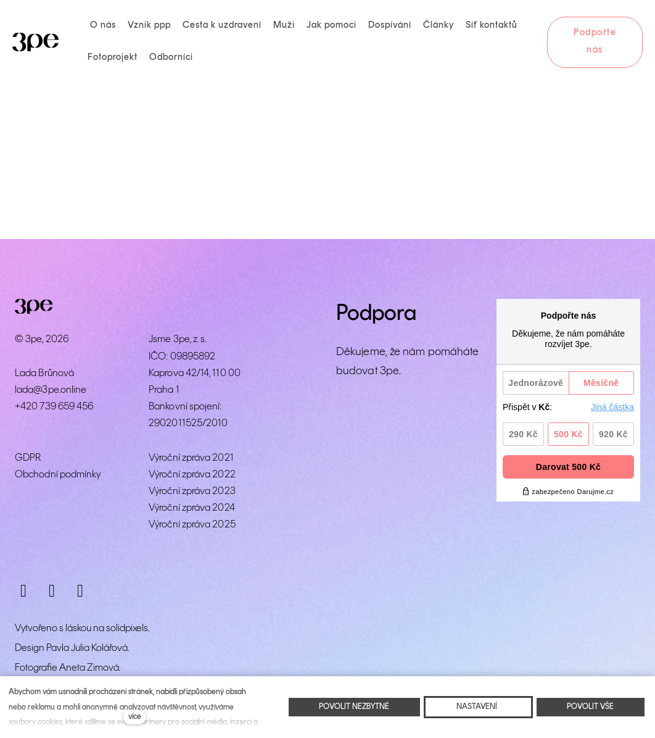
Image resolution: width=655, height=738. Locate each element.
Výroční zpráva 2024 (192, 508)
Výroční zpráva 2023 (192, 491)
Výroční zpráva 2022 (192, 474)
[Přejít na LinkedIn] (80, 592)
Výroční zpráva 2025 (192, 524)
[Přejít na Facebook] (51, 592)
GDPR (28, 458)
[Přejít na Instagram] (23, 592)
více (134, 717)
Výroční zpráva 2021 (191, 458)
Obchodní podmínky (58, 474)
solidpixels (127, 628)
